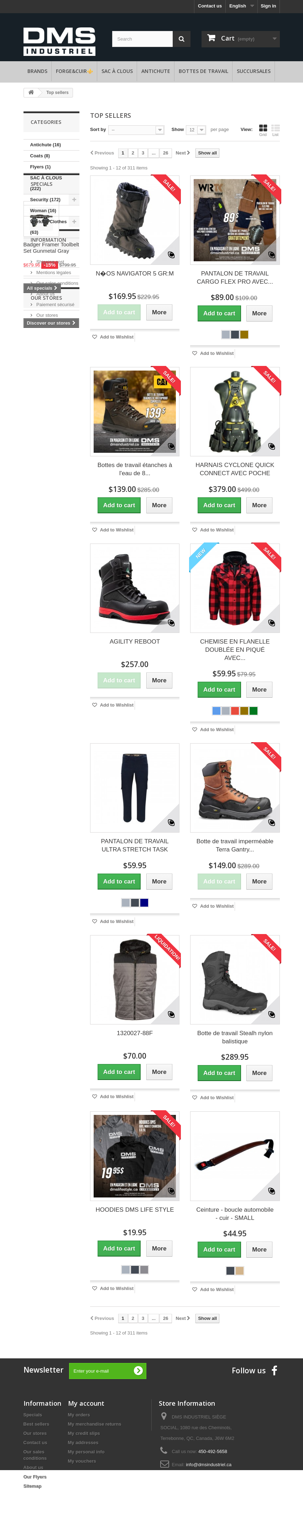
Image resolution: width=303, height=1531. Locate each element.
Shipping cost (49, 408)
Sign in (268, 6)
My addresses (83, 1442)
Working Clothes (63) (48, 227)
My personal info (86, 1451)
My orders (79, 1414)
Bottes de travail (203, 71)
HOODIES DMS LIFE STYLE (135, 1209)
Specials (41, 259)
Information (48, 389)
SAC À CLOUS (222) (46, 183)
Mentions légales (53, 419)
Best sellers (36, 1424)
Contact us (210, 6)
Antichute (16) (45, 144)
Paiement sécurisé (55, 451)
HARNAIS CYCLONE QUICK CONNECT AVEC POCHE (234, 469)
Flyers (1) (40, 166)
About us (45, 441)
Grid (263, 130)
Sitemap (32, 1486)
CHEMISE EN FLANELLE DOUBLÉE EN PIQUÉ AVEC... (235, 649)
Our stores (46, 462)
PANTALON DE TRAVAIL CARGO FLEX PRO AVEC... (235, 277)
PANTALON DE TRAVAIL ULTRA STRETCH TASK (135, 845)
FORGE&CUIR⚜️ (74, 71)
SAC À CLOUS (117, 71)
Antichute (155, 71)
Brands (37, 71)
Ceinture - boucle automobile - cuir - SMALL (234, 1213)
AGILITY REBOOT (135, 641)
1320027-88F (135, 1033)
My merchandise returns (94, 1424)
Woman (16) (43, 210)
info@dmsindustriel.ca (208, 1464)
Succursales (254, 71)
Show (178, 129)
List (275, 130)
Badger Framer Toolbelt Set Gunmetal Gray (51, 323)
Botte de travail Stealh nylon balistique (235, 1037)
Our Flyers (35, 1476)
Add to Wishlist (116, 337)
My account (86, 1403)
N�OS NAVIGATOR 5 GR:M (135, 273)
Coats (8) (40, 155)
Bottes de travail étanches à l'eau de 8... (135, 469)
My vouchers (82, 1461)
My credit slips (84, 1433)
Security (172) (45, 199)
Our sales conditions (56, 430)
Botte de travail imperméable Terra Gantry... (235, 845)
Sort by (98, 129)
